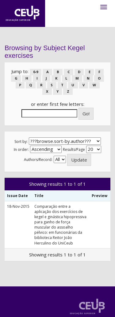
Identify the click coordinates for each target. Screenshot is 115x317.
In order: (21, 149)
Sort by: (21, 141)
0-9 (35, 71)
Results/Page (74, 149)
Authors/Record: (38, 159)
